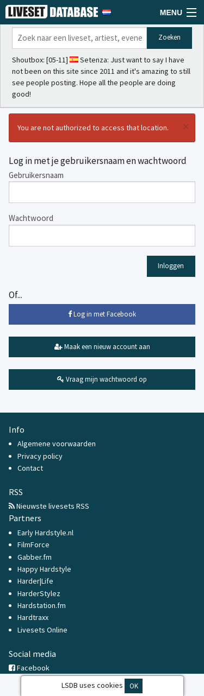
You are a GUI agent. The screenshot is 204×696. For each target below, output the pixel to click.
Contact (30, 468)
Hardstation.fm (41, 605)
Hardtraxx (32, 617)
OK (133, 686)
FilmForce (33, 544)
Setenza (93, 60)
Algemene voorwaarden (56, 443)
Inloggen (171, 265)
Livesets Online (42, 630)
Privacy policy (40, 456)
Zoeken (169, 37)
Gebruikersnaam (36, 175)
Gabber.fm (34, 557)
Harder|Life (35, 581)
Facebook (29, 668)
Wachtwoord (31, 218)
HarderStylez (38, 593)
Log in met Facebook (102, 314)
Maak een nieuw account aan (102, 346)
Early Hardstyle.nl (45, 532)
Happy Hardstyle (44, 569)
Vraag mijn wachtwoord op (102, 379)
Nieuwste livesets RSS (49, 506)
